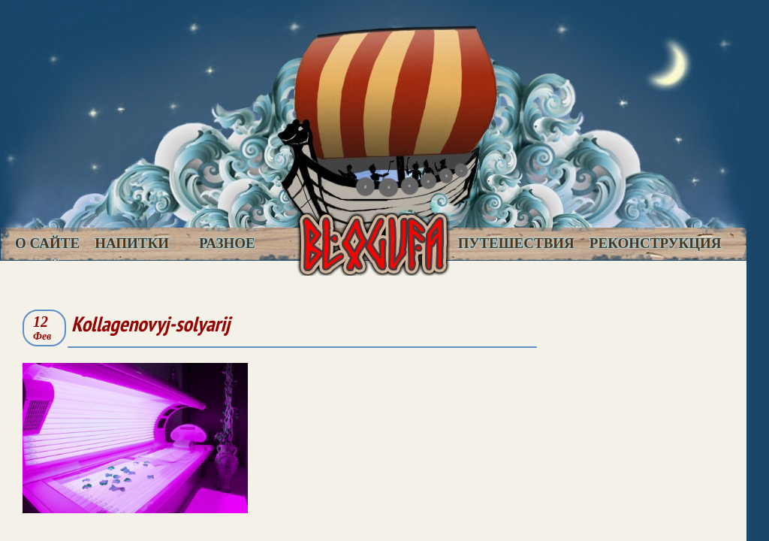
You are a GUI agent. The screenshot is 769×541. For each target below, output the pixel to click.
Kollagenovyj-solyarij (150, 323)
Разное (227, 243)
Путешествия (516, 243)
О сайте (47, 243)
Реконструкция (656, 243)
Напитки (132, 243)
